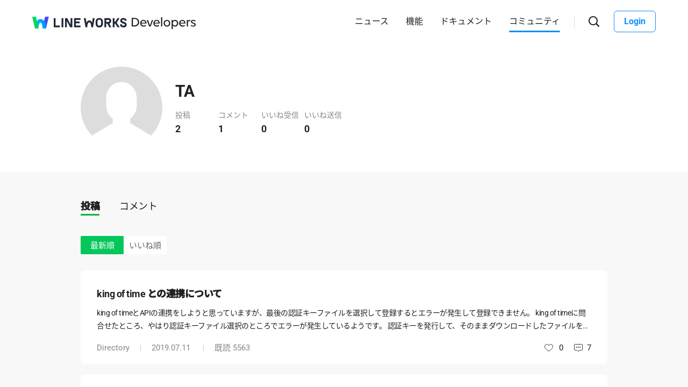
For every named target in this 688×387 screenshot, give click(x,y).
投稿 (90, 206)
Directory (113, 348)
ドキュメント (466, 21)
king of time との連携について (159, 293)
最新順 (102, 245)
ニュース (372, 21)
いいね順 (145, 245)
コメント (138, 206)
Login (635, 21)
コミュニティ (534, 21)
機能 (414, 21)
